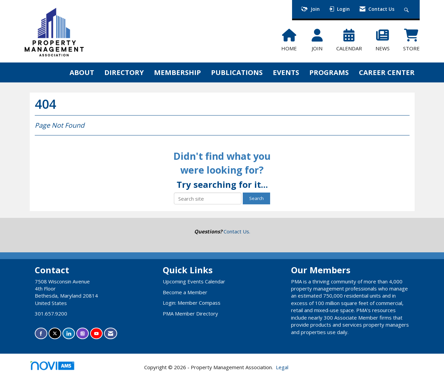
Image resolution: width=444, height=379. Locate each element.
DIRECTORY (124, 72)
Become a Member (185, 292)
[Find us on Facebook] (41, 333)
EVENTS (286, 72)
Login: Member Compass (191, 302)
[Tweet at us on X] (55, 333)
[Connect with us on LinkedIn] (68, 333)
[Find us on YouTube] (96, 333)
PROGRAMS (329, 72)
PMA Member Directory (190, 313)
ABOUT (82, 72)
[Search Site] (407, 9)
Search (256, 198)
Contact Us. (237, 231)
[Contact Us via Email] (110, 333)
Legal (282, 367)
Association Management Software (58, 367)
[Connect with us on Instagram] (82, 333)
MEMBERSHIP (177, 72)
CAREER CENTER (387, 72)
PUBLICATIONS (237, 72)
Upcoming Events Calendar (194, 281)
